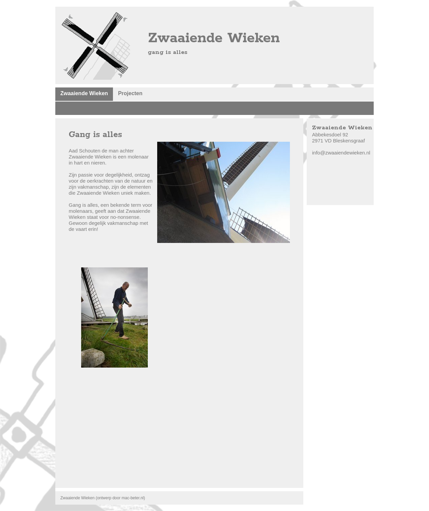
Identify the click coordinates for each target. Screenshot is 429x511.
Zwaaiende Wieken (84, 93)
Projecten (130, 93)
